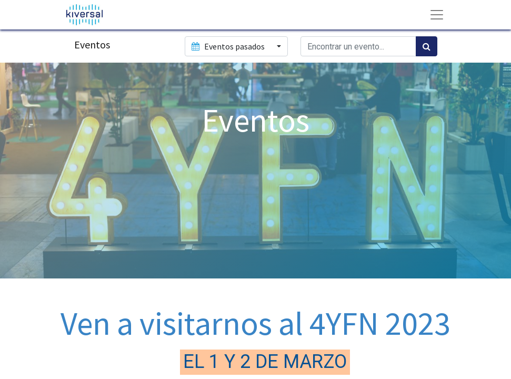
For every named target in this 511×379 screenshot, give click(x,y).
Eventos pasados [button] (229, 46)
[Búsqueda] (426, 46)
